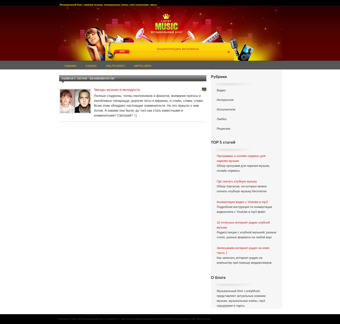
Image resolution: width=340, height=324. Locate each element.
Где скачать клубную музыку (237, 181)
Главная (70, 65)
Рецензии (223, 128)
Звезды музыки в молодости (117, 90)
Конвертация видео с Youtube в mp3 (242, 202)
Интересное (225, 100)
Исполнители (226, 109)
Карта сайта (142, 65)
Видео (221, 90)
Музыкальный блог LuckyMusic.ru (101, 319)
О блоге (91, 65)
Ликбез (222, 119)
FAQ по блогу (115, 65)
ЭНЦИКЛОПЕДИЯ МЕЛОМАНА (178, 49)
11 (204, 90)
